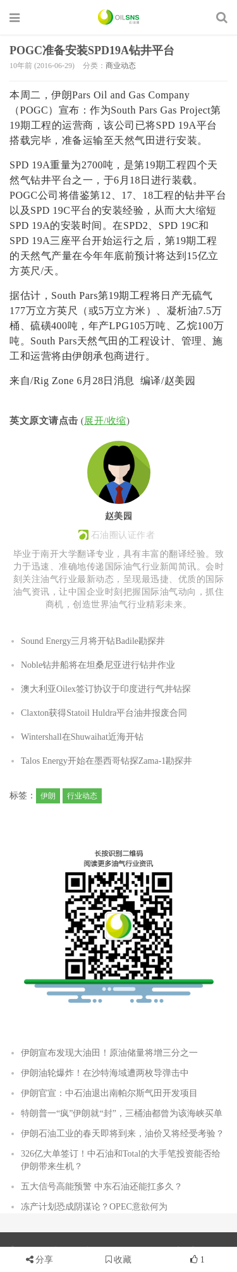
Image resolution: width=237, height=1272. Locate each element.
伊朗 (48, 795)
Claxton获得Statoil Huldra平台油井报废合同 (104, 713)
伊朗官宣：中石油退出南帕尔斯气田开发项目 (109, 1093)
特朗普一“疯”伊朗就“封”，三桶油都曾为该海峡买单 (121, 1113)
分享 (44, 1259)
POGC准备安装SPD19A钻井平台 (91, 50)
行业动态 (82, 795)
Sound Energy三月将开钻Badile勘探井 (93, 641)
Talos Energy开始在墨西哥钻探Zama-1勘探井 (106, 761)
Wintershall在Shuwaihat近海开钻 (82, 737)
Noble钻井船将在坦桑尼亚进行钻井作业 (98, 665)
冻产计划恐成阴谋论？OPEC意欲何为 (94, 1206)
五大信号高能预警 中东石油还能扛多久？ (102, 1186)
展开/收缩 (105, 421)
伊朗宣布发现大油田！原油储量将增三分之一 (109, 1053)
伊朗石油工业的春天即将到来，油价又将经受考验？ (122, 1133)
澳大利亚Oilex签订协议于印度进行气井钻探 (106, 689)
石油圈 (118, 17)
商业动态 (121, 65)
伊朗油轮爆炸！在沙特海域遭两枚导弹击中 (105, 1073)
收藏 (119, 1259)
